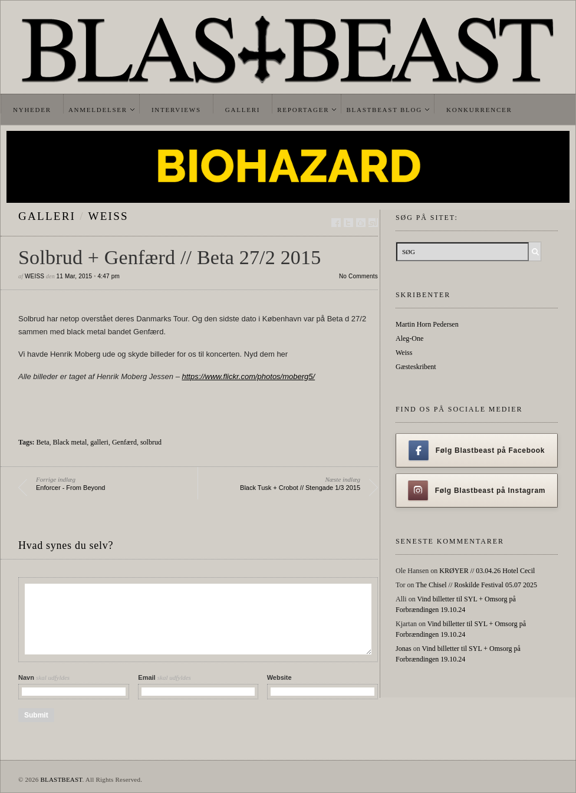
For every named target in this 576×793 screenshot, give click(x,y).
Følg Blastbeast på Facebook (477, 450)
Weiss (108, 216)
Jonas (404, 648)
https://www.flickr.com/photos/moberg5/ (248, 376)
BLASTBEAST (61, 779)
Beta (43, 442)
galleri (46, 216)
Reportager (303, 109)
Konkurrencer (479, 109)
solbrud (151, 442)
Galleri (242, 109)
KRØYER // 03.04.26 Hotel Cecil (487, 571)
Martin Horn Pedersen (427, 324)
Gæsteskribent (416, 367)
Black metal (70, 442)
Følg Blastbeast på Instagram (477, 491)
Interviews (176, 109)
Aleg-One (409, 338)
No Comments (358, 276)
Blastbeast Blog (384, 109)
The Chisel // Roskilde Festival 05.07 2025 (476, 585)
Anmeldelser (97, 109)
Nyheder (32, 109)
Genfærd (124, 442)
